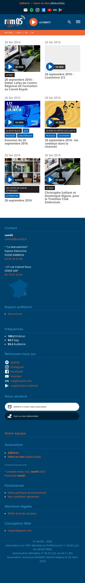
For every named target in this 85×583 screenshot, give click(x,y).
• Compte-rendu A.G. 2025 (25, 471)
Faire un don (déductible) (26, 416)
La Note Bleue (13, 130)
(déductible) (49, 3)
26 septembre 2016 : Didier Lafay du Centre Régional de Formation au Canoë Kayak (21, 84)
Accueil (9, 32)
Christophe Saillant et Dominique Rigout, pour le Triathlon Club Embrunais (62, 197)
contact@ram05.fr (16, 239)
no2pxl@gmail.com (20, 530)
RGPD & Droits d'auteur (22, 513)
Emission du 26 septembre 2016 (16, 142)
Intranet (15, 475)
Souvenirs (64, 135)
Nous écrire (15, 314)
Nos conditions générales (23, 496)
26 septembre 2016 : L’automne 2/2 (59, 76)
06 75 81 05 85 (13, 274)
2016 (19, 32)
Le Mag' (10, 75)
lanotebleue (25, 135)
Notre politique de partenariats (27, 492)
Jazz (26, 130)
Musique (10, 135)
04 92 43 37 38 (13, 259)
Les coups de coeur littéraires (16, 189)
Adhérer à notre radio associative (30, 406)
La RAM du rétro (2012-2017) (60, 130)
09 (26, 32)
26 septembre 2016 (18, 200)
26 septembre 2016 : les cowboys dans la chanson (61, 143)
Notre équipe (15, 433)
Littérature (12, 195)
